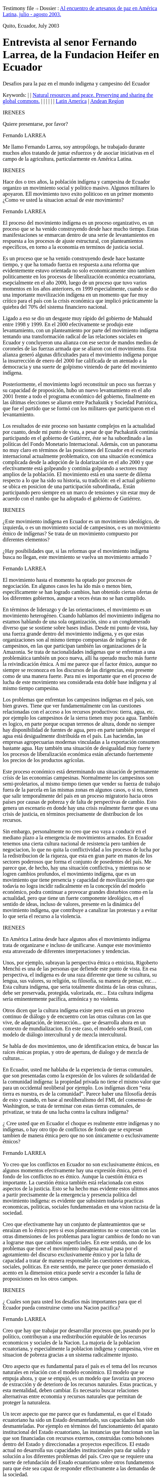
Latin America (71, 101)
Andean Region (107, 101)
